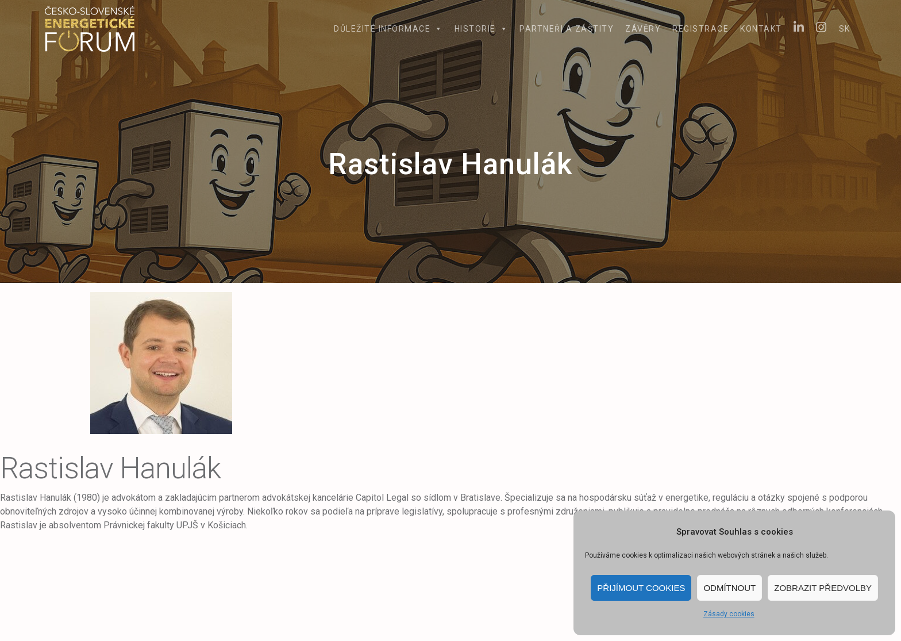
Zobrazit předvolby (823, 588)
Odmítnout (729, 588)
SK (844, 28)
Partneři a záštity (566, 28)
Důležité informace (388, 28)
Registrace (700, 28)
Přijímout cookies (641, 588)
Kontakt (761, 28)
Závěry (643, 28)
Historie (482, 28)
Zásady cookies (728, 614)
